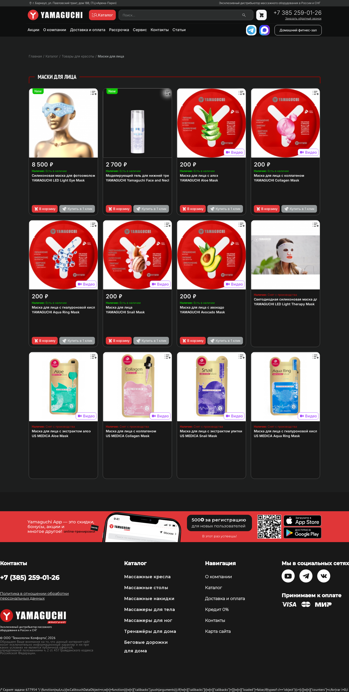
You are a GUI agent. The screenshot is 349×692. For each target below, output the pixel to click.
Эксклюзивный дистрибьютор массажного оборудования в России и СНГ (270, 3)
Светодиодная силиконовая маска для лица (291, 299)
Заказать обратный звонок (303, 18)
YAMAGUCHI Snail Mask (125, 312)
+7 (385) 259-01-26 (29, 577)
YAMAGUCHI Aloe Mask (199, 180)
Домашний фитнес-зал (298, 30)
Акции (33, 29)
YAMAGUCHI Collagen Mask (276, 180)
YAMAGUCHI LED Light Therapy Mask (284, 304)
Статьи (179, 29)
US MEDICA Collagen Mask (127, 436)
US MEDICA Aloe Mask (50, 436)
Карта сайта (218, 631)
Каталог (213, 587)
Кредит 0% (217, 609)
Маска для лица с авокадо (202, 307)
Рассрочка (119, 29)
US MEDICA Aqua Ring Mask (277, 436)
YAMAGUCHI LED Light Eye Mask (58, 180)
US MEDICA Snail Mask (198, 436)
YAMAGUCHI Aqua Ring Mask (55, 312)
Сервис (140, 29)
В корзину (45, 208)
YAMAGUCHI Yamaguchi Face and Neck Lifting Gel (146, 180)
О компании (54, 29)
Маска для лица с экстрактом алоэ (61, 431)
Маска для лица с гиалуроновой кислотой (67, 307)
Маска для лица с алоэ (199, 175)
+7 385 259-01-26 (297, 13)
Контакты (160, 29)
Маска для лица (119, 307)
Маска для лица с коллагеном (279, 175)
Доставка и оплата (87, 29)
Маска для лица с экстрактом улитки (211, 431)
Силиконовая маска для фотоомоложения (67, 175)
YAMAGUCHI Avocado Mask (202, 312)
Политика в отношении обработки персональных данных (34, 596)
